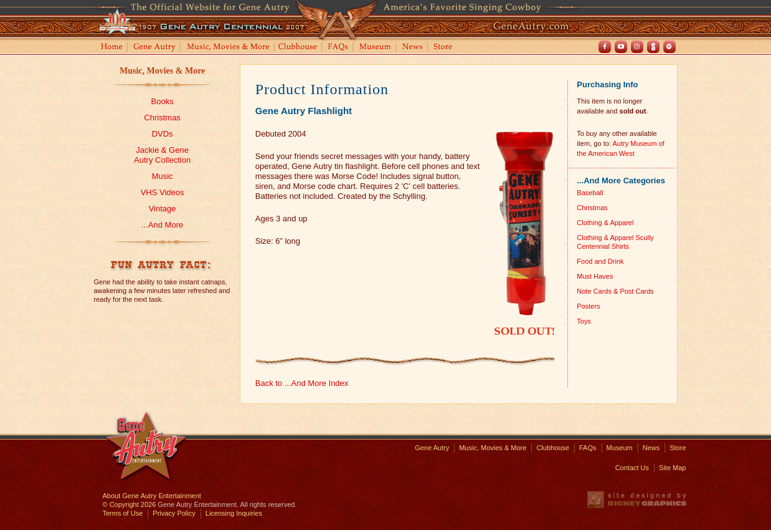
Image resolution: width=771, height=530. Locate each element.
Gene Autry (155, 47)
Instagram (637, 47)
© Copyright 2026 (129, 504)
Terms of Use (123, 513)
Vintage (162, 208)
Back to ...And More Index (302, 383)
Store (445, 47)
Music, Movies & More (162, 70)
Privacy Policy (174, 513)
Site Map (672, 467)
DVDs (162, 133)
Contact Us (632, 467)
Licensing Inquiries (234, 513)
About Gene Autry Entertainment (152, 495)
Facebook (604, 47)
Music (162, 176)
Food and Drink (600, 261)
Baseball (590, 192)
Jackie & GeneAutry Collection (162, 155)
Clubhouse (298, 47)
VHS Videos (162, 192)
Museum (376, 47)
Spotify (669, 47)
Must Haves (595, 276)
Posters (588, 306)
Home (111, 47)
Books (162, 101)
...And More (162, 224)
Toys (584, 321)
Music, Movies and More (228, 47)
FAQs (338, 47)
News (413, 47)
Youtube (621, 47)
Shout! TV (653, 47)
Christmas (162, 117)
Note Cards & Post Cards (615, 291)
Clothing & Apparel (605, 222)
